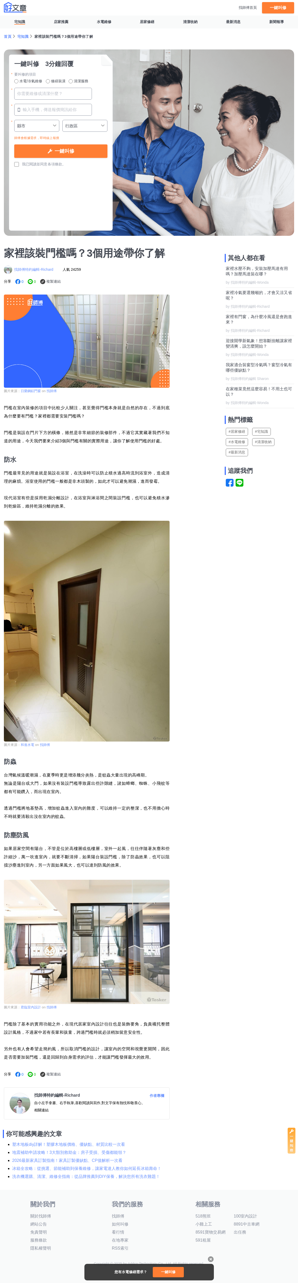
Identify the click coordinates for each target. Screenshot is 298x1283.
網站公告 (38, 1224)
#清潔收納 (263, 442)
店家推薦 (61, 22)
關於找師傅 (40, 1216)
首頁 (7, 36)
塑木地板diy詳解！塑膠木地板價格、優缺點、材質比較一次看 (68, 1144)
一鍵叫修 (278, 7)
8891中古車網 (247, 1224)
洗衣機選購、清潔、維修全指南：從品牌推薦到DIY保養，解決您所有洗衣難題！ (86, 1176)
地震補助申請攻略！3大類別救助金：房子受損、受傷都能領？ (69, 1152)
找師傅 (52, 391)
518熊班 (203, 1216)
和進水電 (27, 745)
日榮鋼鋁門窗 (31, 391)
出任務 (240, 1232)
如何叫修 (120, 1224)
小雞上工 (203, 1224)
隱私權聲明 (40, 1248)
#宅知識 (261, 431)
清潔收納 (190, 22)
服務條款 (38, 1240)
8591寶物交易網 (210, 1232)
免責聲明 (38, 1232)
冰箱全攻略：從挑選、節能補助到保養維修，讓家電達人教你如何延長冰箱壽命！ (86, 1168)
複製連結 (53, 281)
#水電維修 (237, 442)
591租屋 (203, 1240)
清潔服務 (78, 81)
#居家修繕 (237, 431)
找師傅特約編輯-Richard (33, 269)
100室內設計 (245, 1216)
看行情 (118, 1232)
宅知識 (19, 22)
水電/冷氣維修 (28, 81)
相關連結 (41, 1110)
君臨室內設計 (31, 1007)
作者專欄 (157, 1096)
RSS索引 (120, 1248)
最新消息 (233, 22)
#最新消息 (237, 452)
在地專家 (120, 1240)
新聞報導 (276, 22)
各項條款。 (57, 164)
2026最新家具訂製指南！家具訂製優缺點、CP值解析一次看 (67, 1160)
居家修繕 (147, 22)
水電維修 (104, 22)
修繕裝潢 (56, 81)
